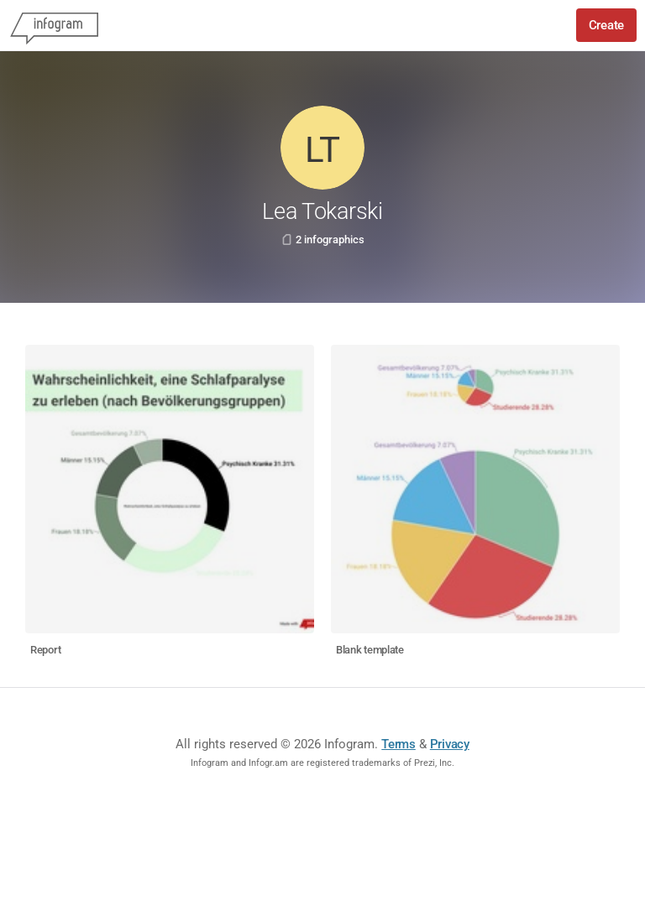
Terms (398, 744)
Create (606, 25)
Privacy (449, 744)
